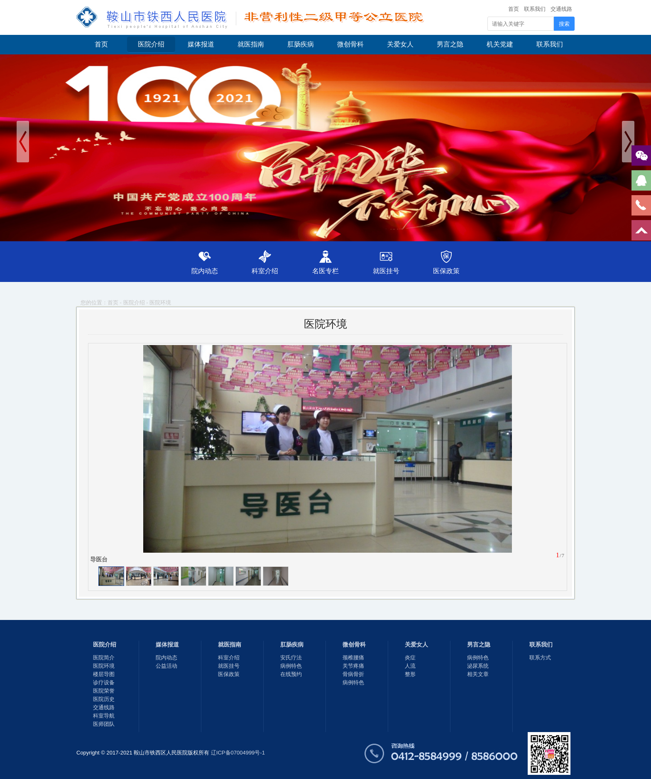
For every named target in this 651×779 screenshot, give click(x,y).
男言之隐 (450, 44)
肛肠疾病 (300, 44)
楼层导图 (104, 674)
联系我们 (535, 9)
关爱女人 (400, 44)
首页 (513, 9)
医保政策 (446, 270)
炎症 (410, 657)
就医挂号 (386, 270)
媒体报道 (201, 44)
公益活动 (166, 666)
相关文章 (478, 674)
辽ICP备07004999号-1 (238, 753)
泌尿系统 (478, 666)
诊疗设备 (104, 682)
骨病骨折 (353, 674)
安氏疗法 (291, 657)
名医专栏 (325, 270)
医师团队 (104, 724)
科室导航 (104, 716)
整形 (410, 674)
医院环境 (160, 302)
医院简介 (104, 657)
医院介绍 (151, 44)
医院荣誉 (104, 691)
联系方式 (540, 657)
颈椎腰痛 (353, 657)
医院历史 (104, 699)
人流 (410, 666)
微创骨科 (350, 44)
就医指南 (250, 44)
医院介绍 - (136, 302)
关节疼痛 (353, 666)
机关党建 (500, 44)
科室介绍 (265, 270)
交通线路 (561, 9)
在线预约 (291, 674)
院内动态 (204, 270)
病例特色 (291, 666)
